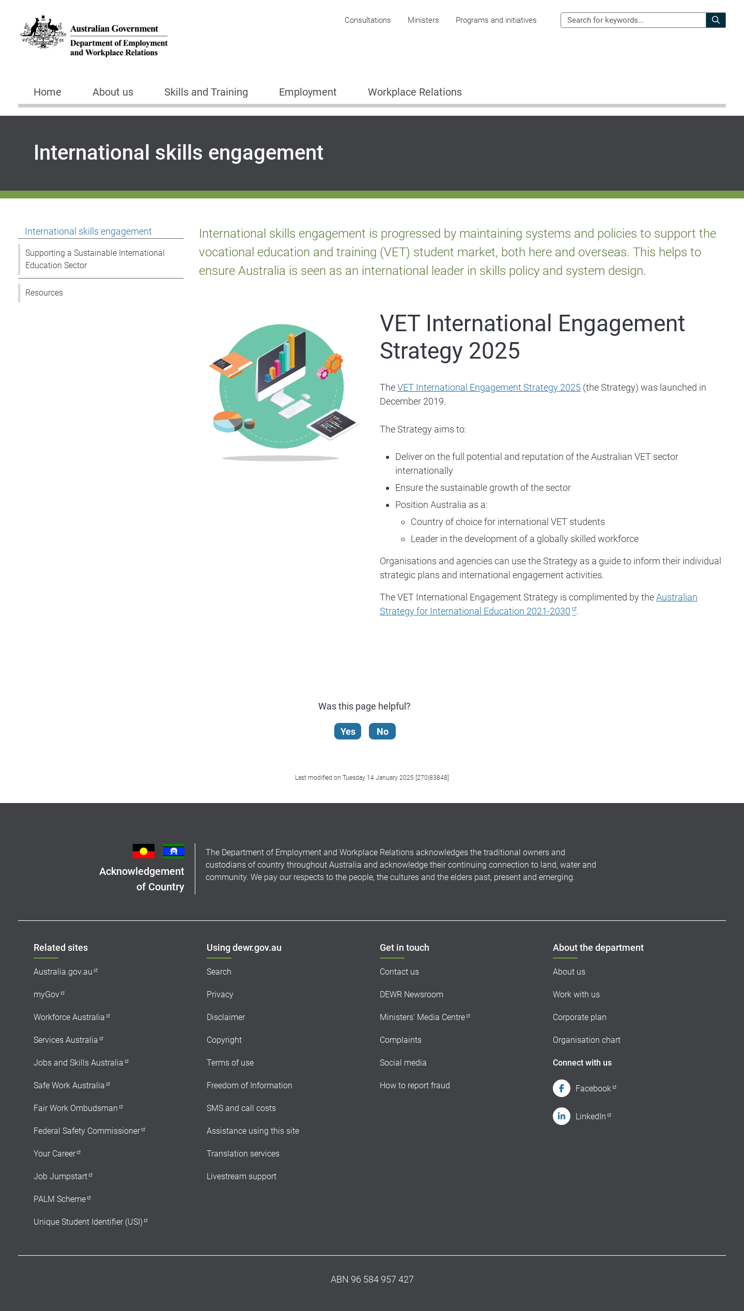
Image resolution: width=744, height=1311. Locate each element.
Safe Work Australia (69, 1085)
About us (569, 972)
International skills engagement (88, 231)
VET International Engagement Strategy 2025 (489, 387)
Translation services (243, 1154)
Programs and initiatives (496, 20)
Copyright (224, 1040)
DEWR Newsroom (411, 994)
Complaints (401, 1040)
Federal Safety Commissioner (87, 1131)
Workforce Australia (69, 1017)
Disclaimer (226, 1017)
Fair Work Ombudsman (76, 1108)
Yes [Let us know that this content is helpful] (350, 731)
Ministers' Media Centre (422, 1017)
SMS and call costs (241, 1108)
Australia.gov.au (63, 972)
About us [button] (112, 92)
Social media (403, 1063)
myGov (46, 994)
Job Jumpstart (60, 1176)
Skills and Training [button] (206, 92)
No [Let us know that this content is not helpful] (385, 731)
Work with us (576, 994)
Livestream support (241, 1176)
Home (47, 92)
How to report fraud (415, 1085)
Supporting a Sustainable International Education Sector (95, 259)
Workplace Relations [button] (415, 92)
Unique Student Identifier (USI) (88, 1222)
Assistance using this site (253, 1131)
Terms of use (230, 1063)
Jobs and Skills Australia (78, 1063)
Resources (44, 293)
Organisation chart (587, 1040)
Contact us (399, 972)
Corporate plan (580, 1017)
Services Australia (66, 1040)
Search (219, 972)
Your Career (54, 1154)
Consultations (368, 20)
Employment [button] (308, 92)
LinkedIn (591, 1116)
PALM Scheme (60, 1199)
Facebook (593, 1088)
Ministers (423, 20)
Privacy (220, 994)
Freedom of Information (249, 1085)
